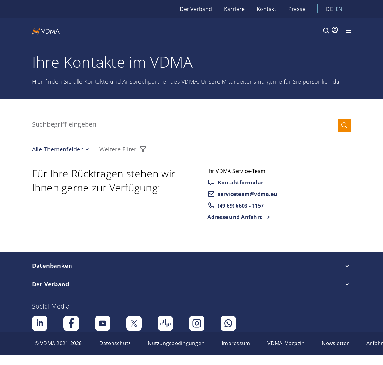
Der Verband (196, 9)
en (339, 9)
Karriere (234, 9)
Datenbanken (52, 265)
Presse (296, 9)
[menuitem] (58, 343)
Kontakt (266, 9)
